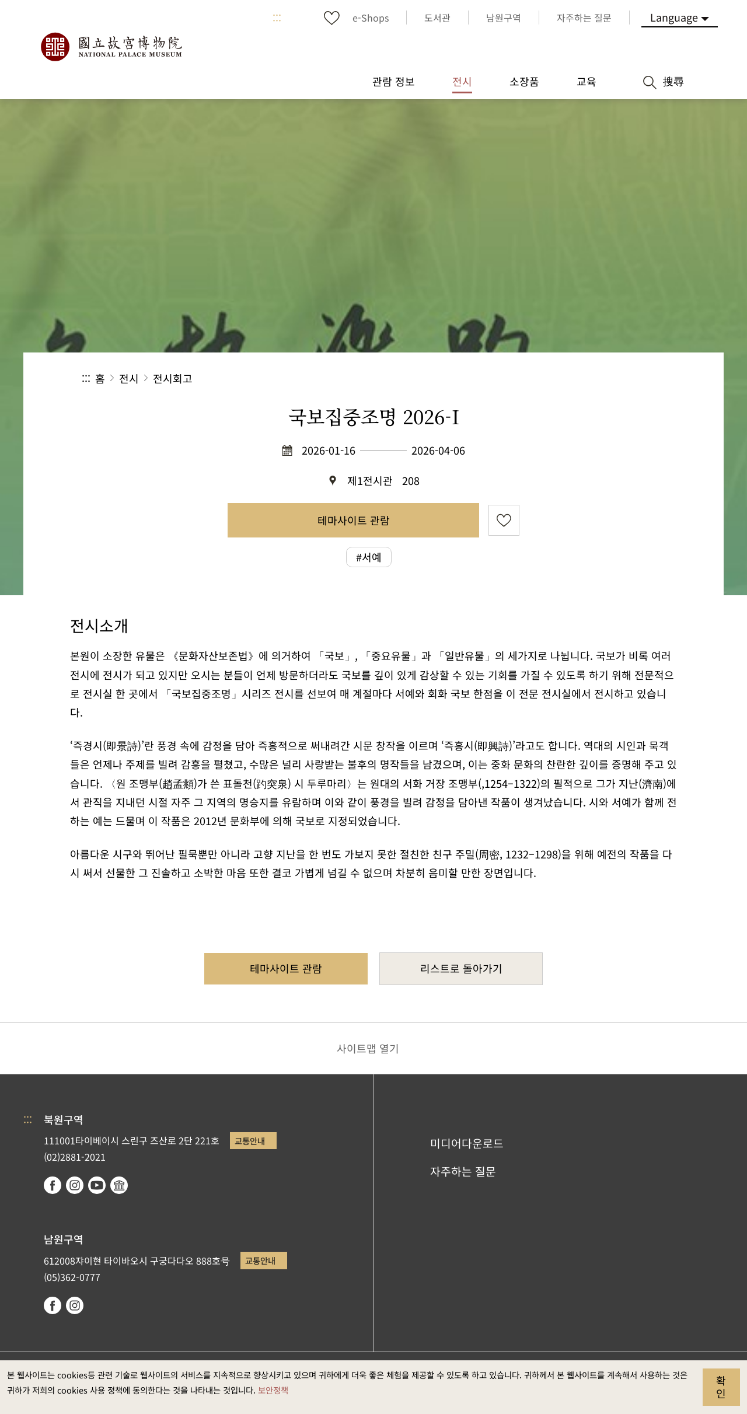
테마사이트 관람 (353, 520)
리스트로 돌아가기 (461, 968)
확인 (721, 1387)
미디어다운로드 (467, 1143)
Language (674, 17)
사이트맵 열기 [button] (368, 1048)
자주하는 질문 (463, 1171)
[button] (577, 378)
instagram (74, 1185)
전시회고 (173, 378)
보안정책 (273, 1390)
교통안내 (250, 1140)
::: (277, 17)
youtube (97, 1185)
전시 (129, 378)
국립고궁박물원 (111, 46)
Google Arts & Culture (119, 1185)
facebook (52, 1185)
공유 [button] (538, 378)
